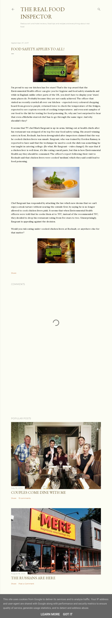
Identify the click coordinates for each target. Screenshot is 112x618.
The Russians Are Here (33, 577)
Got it (68, 614)
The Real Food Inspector (42, 13)
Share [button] (13, 273)
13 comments (25, 498)
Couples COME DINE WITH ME (38, 492)
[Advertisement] (56, 387)
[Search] (99, 9)
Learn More (50, 614)
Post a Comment (26, 583)
